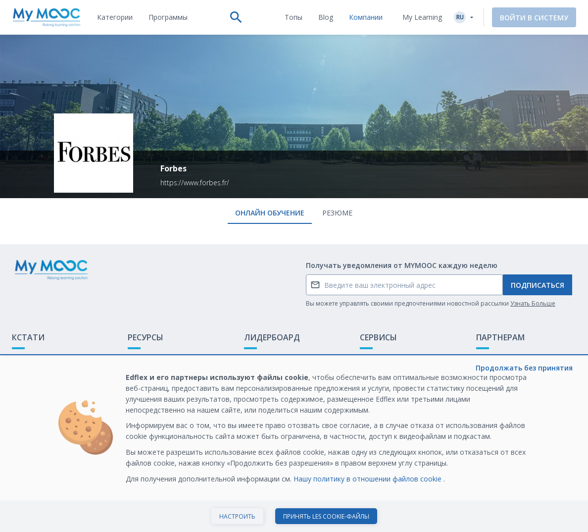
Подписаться (537, 285)
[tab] (115, 17)
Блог (136, 389)
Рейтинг (257, 359)
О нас (369, 359)
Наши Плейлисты (156, 374)
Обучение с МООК (507, 359)
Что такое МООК (41, 359)
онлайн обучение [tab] (269, 212)
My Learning (422, 17)
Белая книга (496, 374)
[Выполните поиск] (236, 17)
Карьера (490, 389)
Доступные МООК (158, 359)
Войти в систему (534, 17)
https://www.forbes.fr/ (194, 182)
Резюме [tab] (337, 212)
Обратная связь (39, 374)
